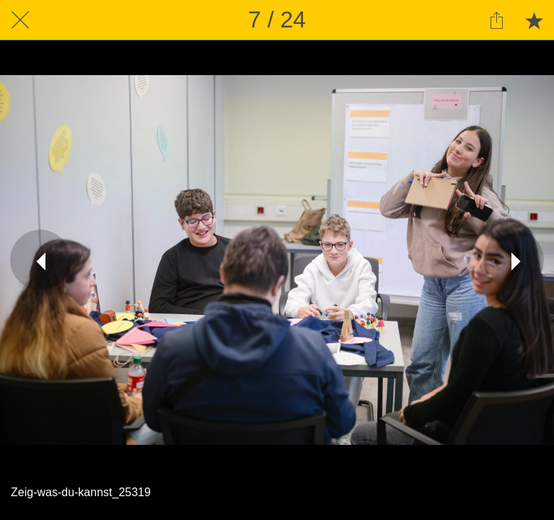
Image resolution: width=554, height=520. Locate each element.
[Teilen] (496, 20)
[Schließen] (20, 20)
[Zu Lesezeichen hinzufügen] (533, 20)
